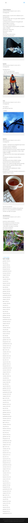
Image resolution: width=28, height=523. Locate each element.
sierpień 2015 (6, 493)
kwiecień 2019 (6, 404)
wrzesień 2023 (6, 297)
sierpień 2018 (6, 420)
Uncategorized (6, 12)
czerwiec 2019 (6, 400)
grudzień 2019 (6, 388)
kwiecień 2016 (6, 477)
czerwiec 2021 (6, 351)
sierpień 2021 (6, 347)
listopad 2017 (6, 438)
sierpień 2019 (6, 396)
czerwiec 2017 (6, 448)
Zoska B (12, 11)
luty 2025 (5, 263)
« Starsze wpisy (6, 257)
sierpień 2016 (6, 469)
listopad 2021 (6, 341)
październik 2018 (6, 416)
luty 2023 (5, 311)
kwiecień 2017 (6, 452)
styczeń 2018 (5, 434)
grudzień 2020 (6, 364)
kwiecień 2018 (6, 428)
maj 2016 (5, 475)
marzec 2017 (5, 454)
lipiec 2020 (5, 374)
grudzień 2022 (6, 315)
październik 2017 (6, 440)
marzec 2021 (5, 357)
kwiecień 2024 (6, 283)
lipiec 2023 (5, 301)
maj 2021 (5, 353)
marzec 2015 (5, 503)
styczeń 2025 (5, 265)
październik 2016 (6, 464)
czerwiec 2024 (6, 279)
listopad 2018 (6, 414)
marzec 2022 (5, 333)
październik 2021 (6, 343)
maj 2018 (5, 426)
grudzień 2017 (6, 436)
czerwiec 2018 (6, 424)
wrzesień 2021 (6, 345)
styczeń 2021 (5, 362)
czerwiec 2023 (6, 303)
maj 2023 (5, 305)
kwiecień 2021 (6, 355)
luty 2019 (5, 408)
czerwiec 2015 (6, 497)
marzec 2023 (5, 309)
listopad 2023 (6, 293)
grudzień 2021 (6, 339)
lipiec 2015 (5, 495)
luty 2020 (5, 384)
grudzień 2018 (6, 412)
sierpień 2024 (6, 275)
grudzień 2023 (6, 291)
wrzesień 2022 (6, 321)
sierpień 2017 (6, 444)
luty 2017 (5, 456)
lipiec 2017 (5, 446)
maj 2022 (5, 329)
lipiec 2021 (5, 349)
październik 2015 (6, 489)
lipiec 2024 (5, 277)
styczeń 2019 (5, 410)
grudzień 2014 (6, 509)
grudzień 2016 (6, 460)
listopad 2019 (6, 390)
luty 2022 (5, 335)
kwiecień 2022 (6, 331)
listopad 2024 (6, 269)
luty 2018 (5, 432)
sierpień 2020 (6, 372)
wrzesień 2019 (6, 394)
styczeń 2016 (5, 483)
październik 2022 (6, 319)
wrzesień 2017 (6, 442)
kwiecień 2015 (6, 501)
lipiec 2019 (5, 398)
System (4, 63)
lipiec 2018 (5, 422)
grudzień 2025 (6, 261)
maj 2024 (5, 281)
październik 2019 (6, 392)
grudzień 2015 (6, 485)
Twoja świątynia (7, 9)
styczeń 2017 (5, 458)
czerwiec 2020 (6, 376)
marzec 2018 (5, 430)
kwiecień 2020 (6, 380)
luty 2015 (5, 505)
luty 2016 (5, 481)
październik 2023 (6, 295)
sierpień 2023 (6, 299)
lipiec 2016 (5, 471)
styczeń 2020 (5, 386)
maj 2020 (5, 378)
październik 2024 (6, 271)
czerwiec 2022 (6, 327)
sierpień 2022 (6, 323)
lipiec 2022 (5, 325)
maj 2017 (5, 450)
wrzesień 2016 (6, 466)
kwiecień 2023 (6, 307)
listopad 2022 (6, 317)
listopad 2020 (6, 366)
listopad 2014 (6, 511)
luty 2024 (5, 287)
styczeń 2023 (5, 313)
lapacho (5, 139)
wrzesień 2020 (6, 370)
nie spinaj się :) (6, 215)
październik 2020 (6, 368)
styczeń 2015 (5, 507)
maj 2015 (5, 499)
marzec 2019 (5, 406)
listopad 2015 (6, 487)
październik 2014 (6, 513)
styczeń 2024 (5, 289)
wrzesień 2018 (6, 418)
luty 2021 (5, 360)
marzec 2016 (5, 479)
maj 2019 (5, 402)
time (4, 101)
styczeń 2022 (5, 337)
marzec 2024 (5, 285)
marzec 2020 (5, 382)
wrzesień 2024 (6, 273)
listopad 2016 (6, 462)
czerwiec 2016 (6, 473)
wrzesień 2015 (6, 491)
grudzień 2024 (6, 267)
